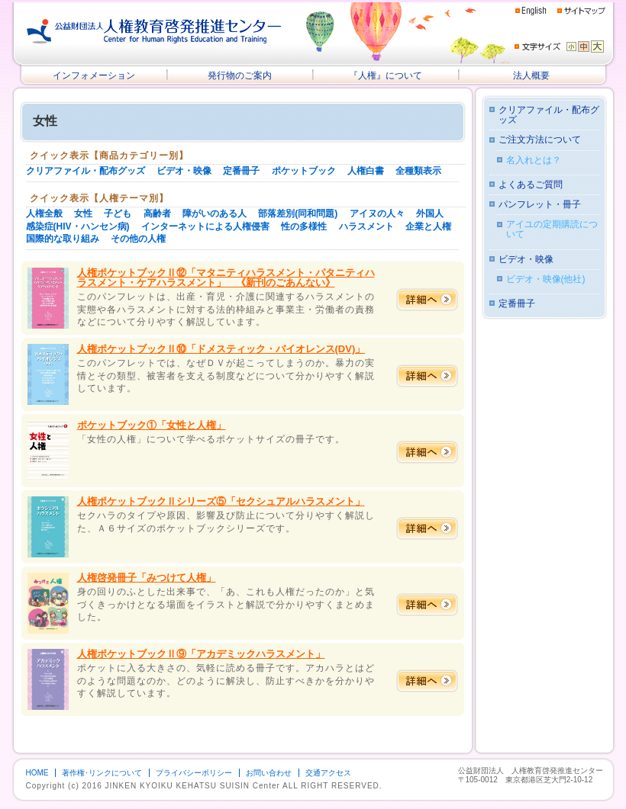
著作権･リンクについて (102, 773)
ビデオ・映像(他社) (546, 279)
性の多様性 (304, 226)
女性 (83, 213)
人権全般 (44, 213)
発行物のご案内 (240, 75)
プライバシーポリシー (194, 773)
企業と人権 (428, 226)
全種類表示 (418, 170)
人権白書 (365, 170)
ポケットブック (304, 170)
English (531, 11)
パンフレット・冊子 (540, 205)
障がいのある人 (214, 213)
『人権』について (385, 75)
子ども (117, 213)
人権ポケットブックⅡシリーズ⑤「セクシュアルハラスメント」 (221, 501)
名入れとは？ (533, 160)
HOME (37, 773)
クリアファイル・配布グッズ (85, 170)
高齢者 (157, 213)
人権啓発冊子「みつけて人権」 (146, 577)
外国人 (430, 213)
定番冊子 (241, 170)
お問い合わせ (269, 773)
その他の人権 (138, 238)
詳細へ (427, 299)
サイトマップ (581, 10)
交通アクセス (328, 773)
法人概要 (531, 75)
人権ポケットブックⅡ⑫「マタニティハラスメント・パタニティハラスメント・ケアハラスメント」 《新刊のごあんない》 (226, 277)
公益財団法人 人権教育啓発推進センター (154, 31)
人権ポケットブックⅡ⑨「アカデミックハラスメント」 (201, 654)
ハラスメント (366, 226)
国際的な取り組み (62, 238)
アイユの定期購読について (552, 229)
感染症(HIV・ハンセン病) (78, 226)
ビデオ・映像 (183, 170)
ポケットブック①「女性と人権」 (151, 425)
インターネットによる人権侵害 (205, 226)
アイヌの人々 (377, 213)
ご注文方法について (540, 140)
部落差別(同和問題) (297, 213)
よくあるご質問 (531, 185)
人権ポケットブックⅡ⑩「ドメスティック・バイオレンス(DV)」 (221, 349)
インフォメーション (94, 75)
